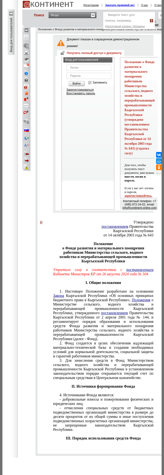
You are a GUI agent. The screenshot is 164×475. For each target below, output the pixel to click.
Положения (141, 300)
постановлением (115, 226)
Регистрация (91, 5)
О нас (144, 5)
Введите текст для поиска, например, (125, 20)
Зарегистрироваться (80, 89)
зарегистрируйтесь (138, 196)
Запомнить (100, 82)
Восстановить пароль (81, 93)
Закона (58, 296)
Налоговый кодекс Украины (125, 26)
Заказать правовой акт (120, 5)
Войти (77, 83)
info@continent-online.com (139, 208)
